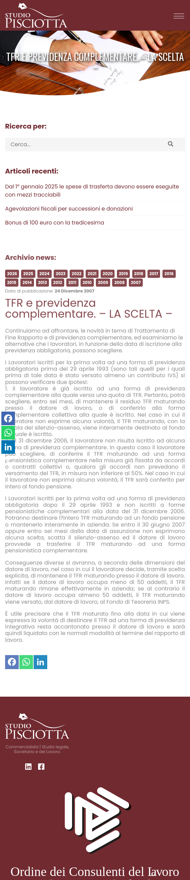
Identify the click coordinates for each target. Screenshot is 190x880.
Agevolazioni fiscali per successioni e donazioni (69, 209)
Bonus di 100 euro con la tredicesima (54, 223)
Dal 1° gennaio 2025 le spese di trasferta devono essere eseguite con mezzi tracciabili (92, 191)
